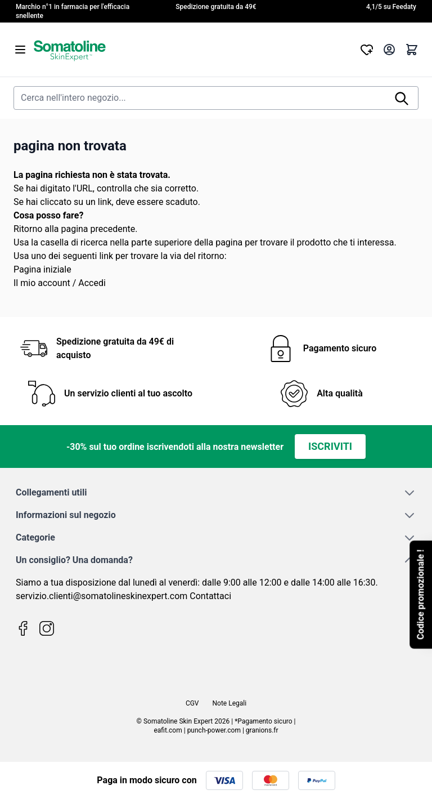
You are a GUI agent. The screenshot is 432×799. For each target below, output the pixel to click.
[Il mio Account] (389, 49)
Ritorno (28, 229)
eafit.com (168, 730)
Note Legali (230, 703)
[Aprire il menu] (20, 49)
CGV (192, 703)
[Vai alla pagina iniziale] (193, 49)
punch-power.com (214, 730)
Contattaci (210, 596)
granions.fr (262, 730)
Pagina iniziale (42, 269)
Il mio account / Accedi (60, 283)
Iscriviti (330, 446)
